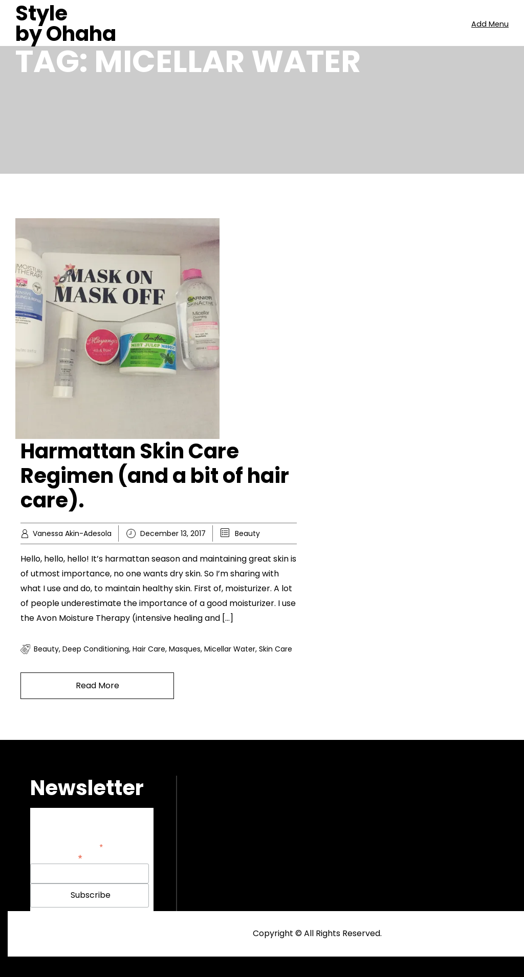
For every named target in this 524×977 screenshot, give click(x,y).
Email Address (56, 857)
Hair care (149, 649)
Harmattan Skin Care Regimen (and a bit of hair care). (154, 476)
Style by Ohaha (65, 23)
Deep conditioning (95, 649)
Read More (97, 685)
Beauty (247, 533)
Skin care (275, 649)
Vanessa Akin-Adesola (72, 533)
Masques (185, 649)
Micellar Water (229, 649)
